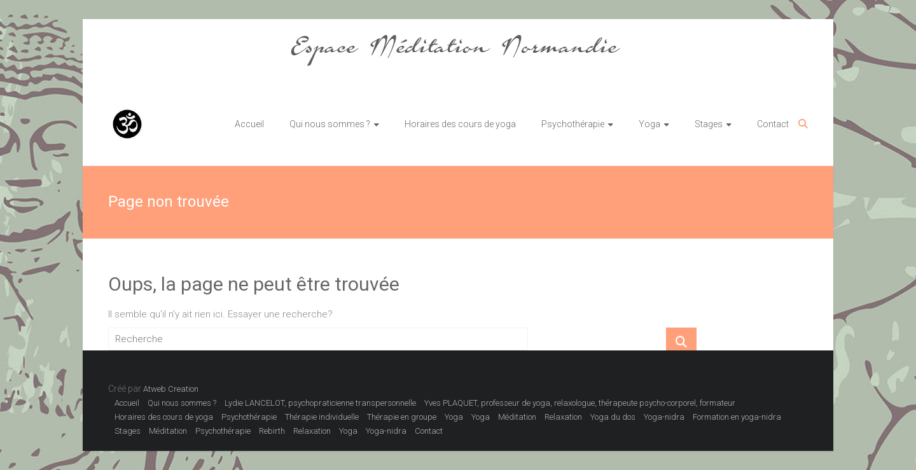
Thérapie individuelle (322, 417)
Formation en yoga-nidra (737, 417)
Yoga (649, 124)
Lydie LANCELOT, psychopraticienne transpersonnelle (320, 403)
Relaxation (563, 417)
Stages (709, 124)
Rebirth (272, 431)
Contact (773, 124)
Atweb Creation (170, 389)
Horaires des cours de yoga (460, 124)
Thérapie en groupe (401, 417)
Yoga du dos (612, 417)
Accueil (249, 124)
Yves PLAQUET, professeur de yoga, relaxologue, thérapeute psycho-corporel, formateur (579, 403)
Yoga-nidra (664, 417)
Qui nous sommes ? (329, 124)
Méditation (517, 417)
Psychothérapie (572, 124)
